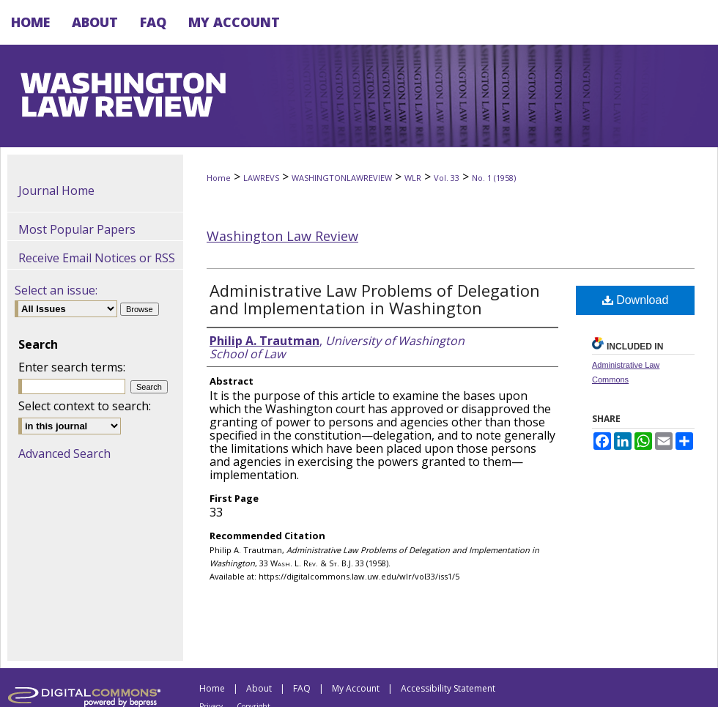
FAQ (302, 688)
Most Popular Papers (77, 229)
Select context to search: (84, 406)
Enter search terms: (71, 367)
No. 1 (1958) (494, 177)
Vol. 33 (446, 177)
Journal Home (56, 190)
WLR (412, 177)
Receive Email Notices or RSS (96, 258)
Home (219, 177)
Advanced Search (64, 453)
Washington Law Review (282, 236)
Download (635, 300)
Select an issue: (56, 290)
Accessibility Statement (448, 688)
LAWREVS (261, 177)
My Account (356, 688)
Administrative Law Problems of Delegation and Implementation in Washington (375, 299)
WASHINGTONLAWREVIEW (342, 177)
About (259, 688)
